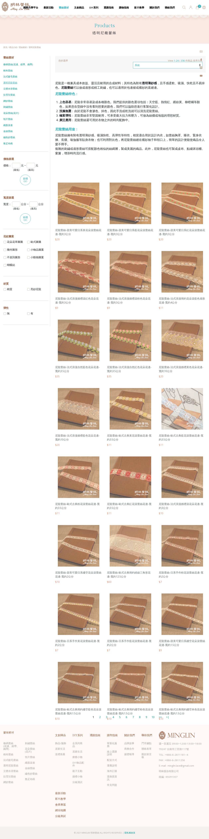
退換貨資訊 (112, 778)
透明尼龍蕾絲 (10, 82)
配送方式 (112, 760)
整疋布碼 (8, 143)
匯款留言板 (147, 755)
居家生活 (60, 748)
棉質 (8, 289)
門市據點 (147, 743)
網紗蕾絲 (8, 100)
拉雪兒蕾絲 (9, 94)
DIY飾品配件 (78, 764)
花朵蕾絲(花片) (11, 113)
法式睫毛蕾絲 (10, 76)
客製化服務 (112, 745)
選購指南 (109, 7)
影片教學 (139, 7)
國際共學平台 (30, 7)
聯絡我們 (170, 7)
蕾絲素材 (64, 7)
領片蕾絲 (8, 119)
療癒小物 (77, 757)
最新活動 (48, 7)
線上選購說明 (112, 753)
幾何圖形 (11, 249)
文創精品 (79, 7)
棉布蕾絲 (8, 70)
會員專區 (60, 804)
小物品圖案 (35, 249)
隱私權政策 (129, 832)
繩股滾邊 (8, 125)
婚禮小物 (77, 776)
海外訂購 (112, 771)
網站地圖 (60, 810)
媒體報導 (129, 754)
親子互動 (77, 771)
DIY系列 (93, 7)
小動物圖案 (35, 257)
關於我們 (154, 7)
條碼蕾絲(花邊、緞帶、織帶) (18, 64)
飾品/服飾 (60, 743)
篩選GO (25, 180)
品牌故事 (129, 743)
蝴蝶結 (9, 264)
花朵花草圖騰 (13, 241)
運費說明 (112, 765)
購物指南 (124, 7)
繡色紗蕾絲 (9, 137)
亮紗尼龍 (34, 289)
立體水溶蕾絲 (10, 88)
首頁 (5, 47)
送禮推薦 (60, 754)
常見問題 (112, 785)
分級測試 (77, 782)
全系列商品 (77, 745)
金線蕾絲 (8, 131)
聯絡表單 (147, 748)
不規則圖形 (12, 257)
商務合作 (129, 748)
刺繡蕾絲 (8, 106)
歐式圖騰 (34, 241)
